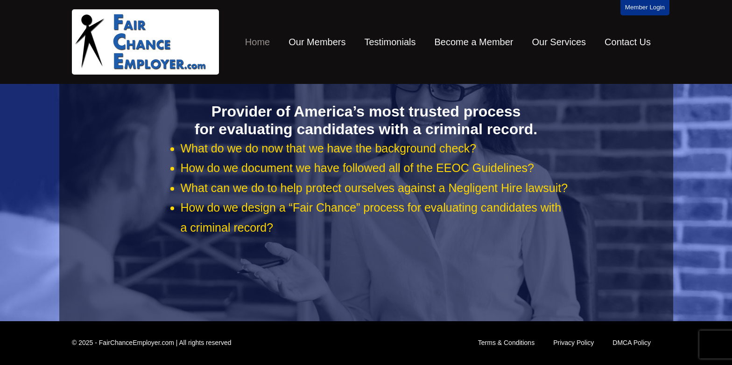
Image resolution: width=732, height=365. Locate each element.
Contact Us (628, 42)
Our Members (317, 42)
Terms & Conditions (506, 342)
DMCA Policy (631, 342)
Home (257, 42)
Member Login (645, 7)
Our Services (559, 42)
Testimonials (389, 42)
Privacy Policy (573, 342)
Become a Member (474, 42)
